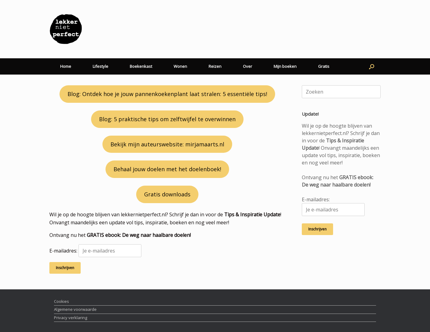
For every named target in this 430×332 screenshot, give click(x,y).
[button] (372, 66)
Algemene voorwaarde (75, 309)
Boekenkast (141, 66)
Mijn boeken (285, 66)
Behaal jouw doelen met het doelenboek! (167, 169)
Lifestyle (100, 66)
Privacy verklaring (70, 317)
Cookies (61, 301)
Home (65, 66)
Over (247, 66)
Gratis (323, 66)
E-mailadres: (95, 250)
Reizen (215, 66)
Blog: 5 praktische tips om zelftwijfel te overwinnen (167, 119)
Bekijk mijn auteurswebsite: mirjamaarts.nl (167, 144)
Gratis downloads (167, 194)
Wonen (180, 66)
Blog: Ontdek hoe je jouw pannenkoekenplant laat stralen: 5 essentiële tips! (167, 94)
